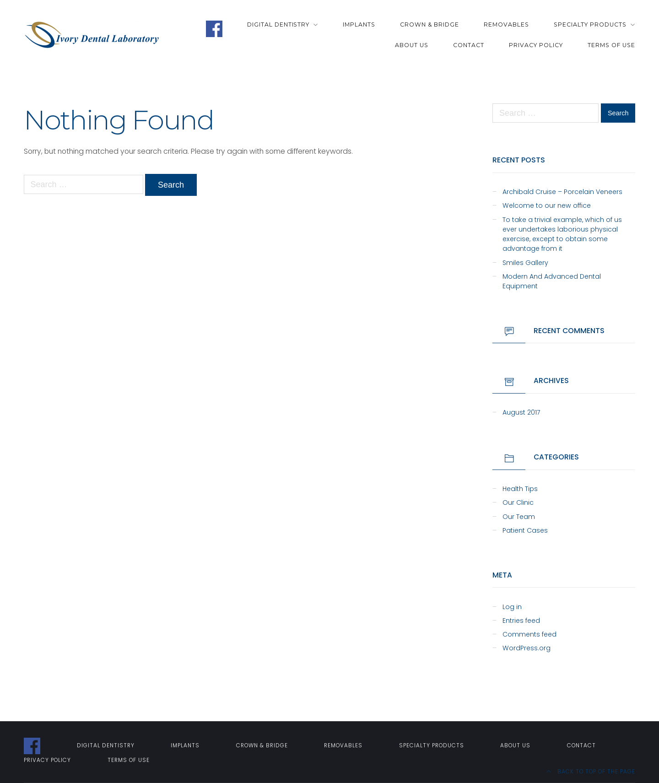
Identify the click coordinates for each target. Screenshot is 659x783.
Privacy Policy (536, 45)
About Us (411, 45)
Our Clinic (518, 502)
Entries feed (521, 620)
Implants (359, 24)
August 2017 (521, 412)
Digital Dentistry (278, 24)
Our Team (518, 516)
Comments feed (529, 634)
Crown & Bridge (429, 24)
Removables (506, 24)
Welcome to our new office (546, 205)
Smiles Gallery (525, 262)
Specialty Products (590, 24)
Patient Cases (525, 530)
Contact (468, 45)
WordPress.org (526, 648)
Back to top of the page (590, 771)
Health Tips (520, 488)
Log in (512, 606)
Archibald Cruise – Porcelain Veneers (562, 191)
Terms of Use (611, 45)
